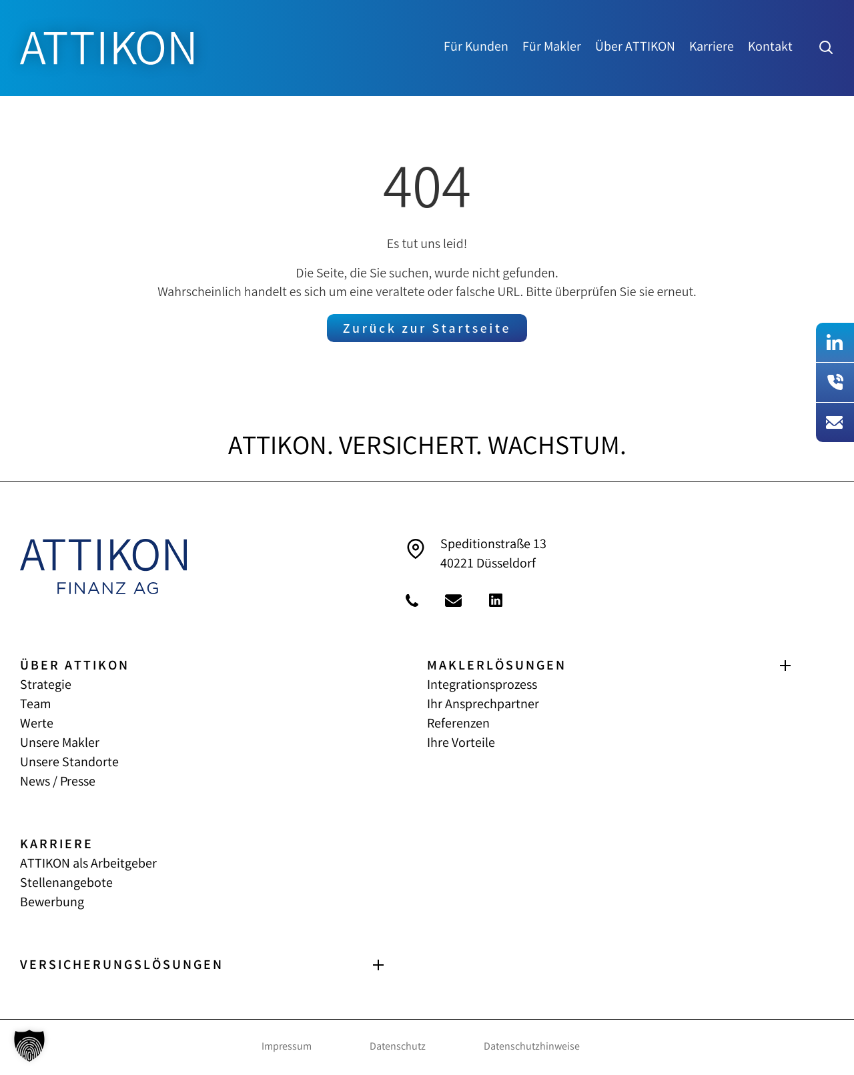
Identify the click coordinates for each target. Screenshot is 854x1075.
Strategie (45, 686)
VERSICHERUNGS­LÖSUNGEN (122, 966)
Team (35, 705)
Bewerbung (52, 903)
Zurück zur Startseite (427, 329)
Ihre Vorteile (461, 744)
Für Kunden (476, 48)
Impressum (287, 1047)
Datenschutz (398, 1047)
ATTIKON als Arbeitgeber (88, 864)
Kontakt (770, 48)
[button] (29, 1045)
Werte (36, 724)
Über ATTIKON (635, 48)
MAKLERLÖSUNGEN (496, 666)
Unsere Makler (59, 744)
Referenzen (458, 724)
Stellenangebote (66, 884)
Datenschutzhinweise (532, 1047)
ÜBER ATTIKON (74, 666)
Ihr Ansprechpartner (483, 705)
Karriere (711, 48)
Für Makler (551, 48)
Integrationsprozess (482, 686)
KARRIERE (56, 845)
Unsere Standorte (69, 763)
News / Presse (57, 782)
